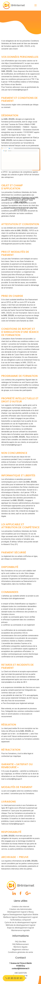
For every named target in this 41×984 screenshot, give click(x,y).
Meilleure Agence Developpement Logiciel (20, 917)
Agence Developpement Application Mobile (20, 914)
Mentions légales (21, 947)
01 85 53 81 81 (14, 978)
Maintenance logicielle (20, 930)
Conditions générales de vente (20, 952)
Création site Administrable (20, 909)
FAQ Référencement (20, 944)
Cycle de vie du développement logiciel (20, 922)
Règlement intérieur (20, 949)
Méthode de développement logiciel (20, 925)
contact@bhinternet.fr (20, 968)
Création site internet (20, 906)
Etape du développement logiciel (20, 927)
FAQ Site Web (20, 941)
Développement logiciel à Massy (20, 912)
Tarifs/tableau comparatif (20, 920)
